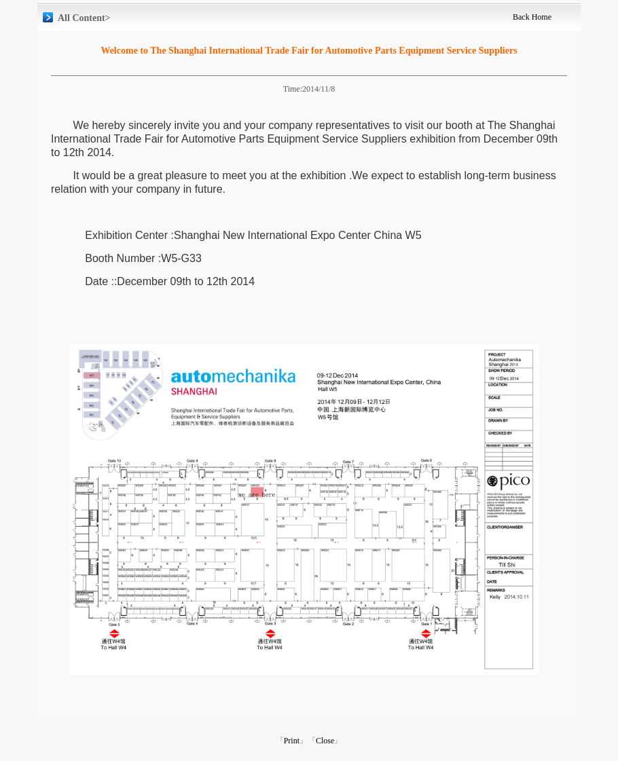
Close (325, 740)
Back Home (532, 17)
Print (291, 740)
